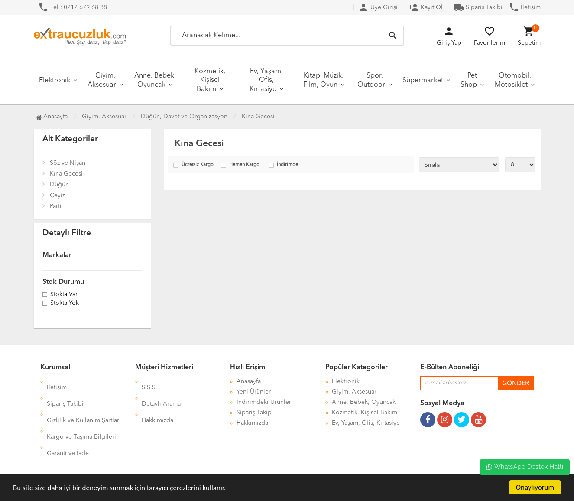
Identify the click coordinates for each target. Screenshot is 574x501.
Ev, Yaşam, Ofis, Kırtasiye (266, 80)
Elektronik (54, 80)
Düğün (59, 185)
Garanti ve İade (68, 423)
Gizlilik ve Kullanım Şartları (84, 402)
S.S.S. (149, 381)
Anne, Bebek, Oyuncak (155, 80)
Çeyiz (57, 195)
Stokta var (64, 294)
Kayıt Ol (426, 7)
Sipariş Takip (254, 413)
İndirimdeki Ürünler (264, 402)
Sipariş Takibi (478, 7)
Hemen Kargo (244, 165)
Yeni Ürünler (254, 392)
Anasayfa (52, 117)
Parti (56, 206)
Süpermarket (422, 80)
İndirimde (287, 165)
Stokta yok (64, 303)
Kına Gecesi (66, 174)
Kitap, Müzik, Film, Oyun (323, 80)
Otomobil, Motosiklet (513, 80)
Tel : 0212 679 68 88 (72, 7)
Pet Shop (468, 80)
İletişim (525, 7)
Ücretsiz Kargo (198, 165)
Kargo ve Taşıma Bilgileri (81, 413)
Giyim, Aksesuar (102, 80)
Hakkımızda (157, 402)
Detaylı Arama (161, 392)
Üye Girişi (378, 7)
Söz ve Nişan (67, 163)
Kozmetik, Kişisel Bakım (210, 80)
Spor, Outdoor (371, 80)
